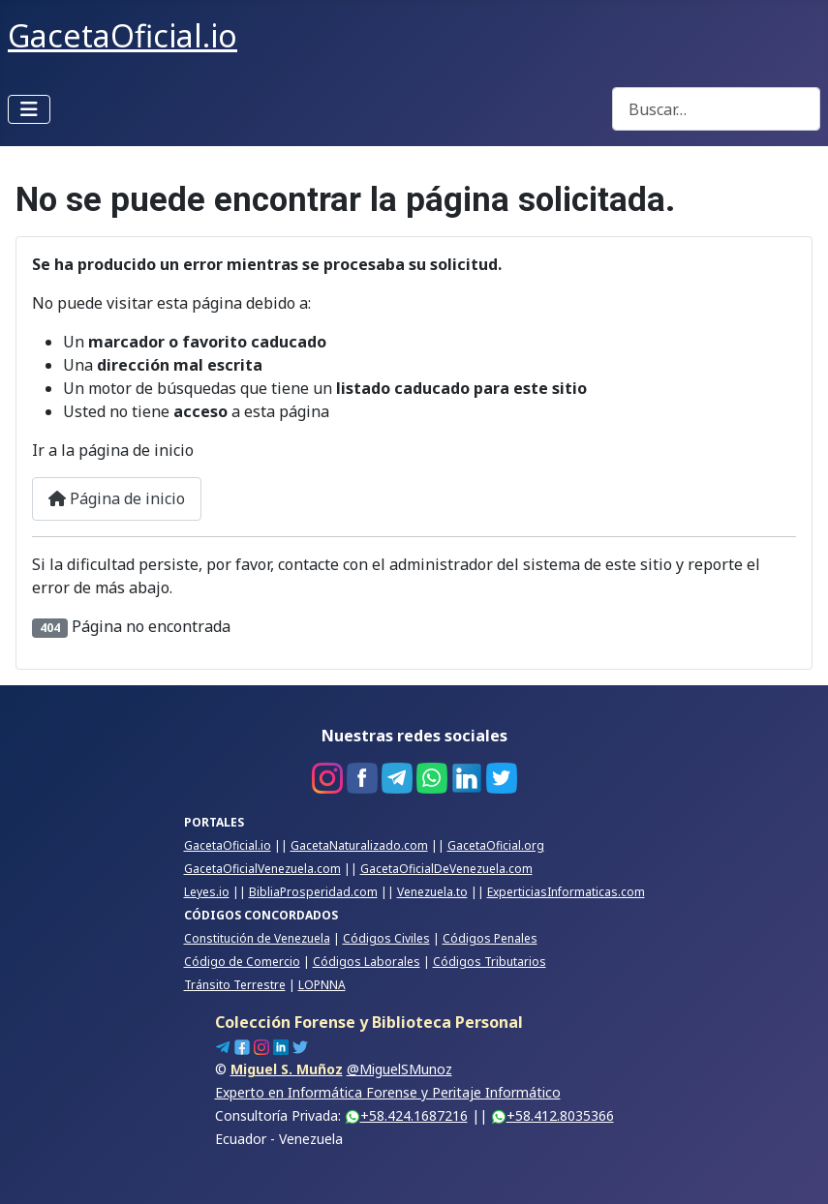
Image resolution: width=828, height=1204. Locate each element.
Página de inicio (116, 498)
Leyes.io (207, 892)
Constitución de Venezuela (257, 938)
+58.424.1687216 (406, 1115)
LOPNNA (322, 985)
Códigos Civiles (386, 938)
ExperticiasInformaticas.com (566, 892)
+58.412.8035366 (552, 1115)
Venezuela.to (432, 892)
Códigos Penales (490, 938)
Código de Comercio (242, 961)
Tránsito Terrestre (235, 985)
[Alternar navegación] (29, 109)
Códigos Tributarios (489, 961)
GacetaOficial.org (495, 845)
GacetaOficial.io (227, 845)
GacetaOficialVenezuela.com (262, 868)
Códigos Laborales (366, 961)
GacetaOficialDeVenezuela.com (446, 868)
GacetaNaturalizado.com (359, 845)
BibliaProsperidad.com (313, 892)
